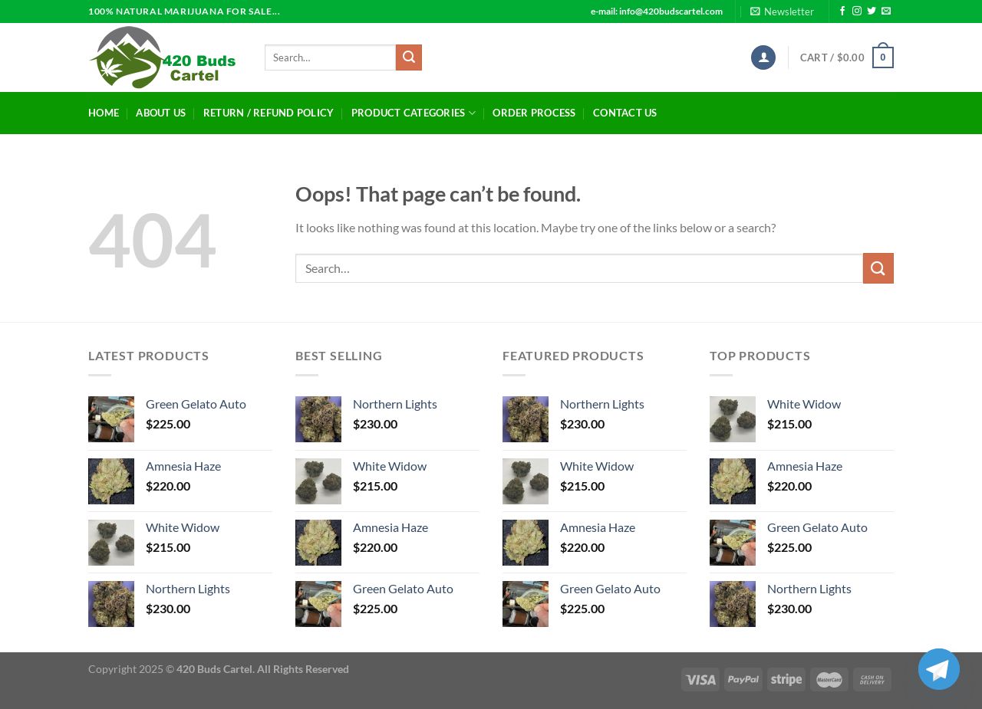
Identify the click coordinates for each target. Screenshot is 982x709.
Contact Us (625, 113)
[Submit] (409, 57)
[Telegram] (939, 669)
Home (103, 113)
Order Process (534, 113)
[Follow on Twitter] (871, 11)
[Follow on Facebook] (842, 11)
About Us (161, 113)
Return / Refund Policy (268, 113)
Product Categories (413, 113)
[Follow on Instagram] (857, 11)
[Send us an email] (886, 11)
